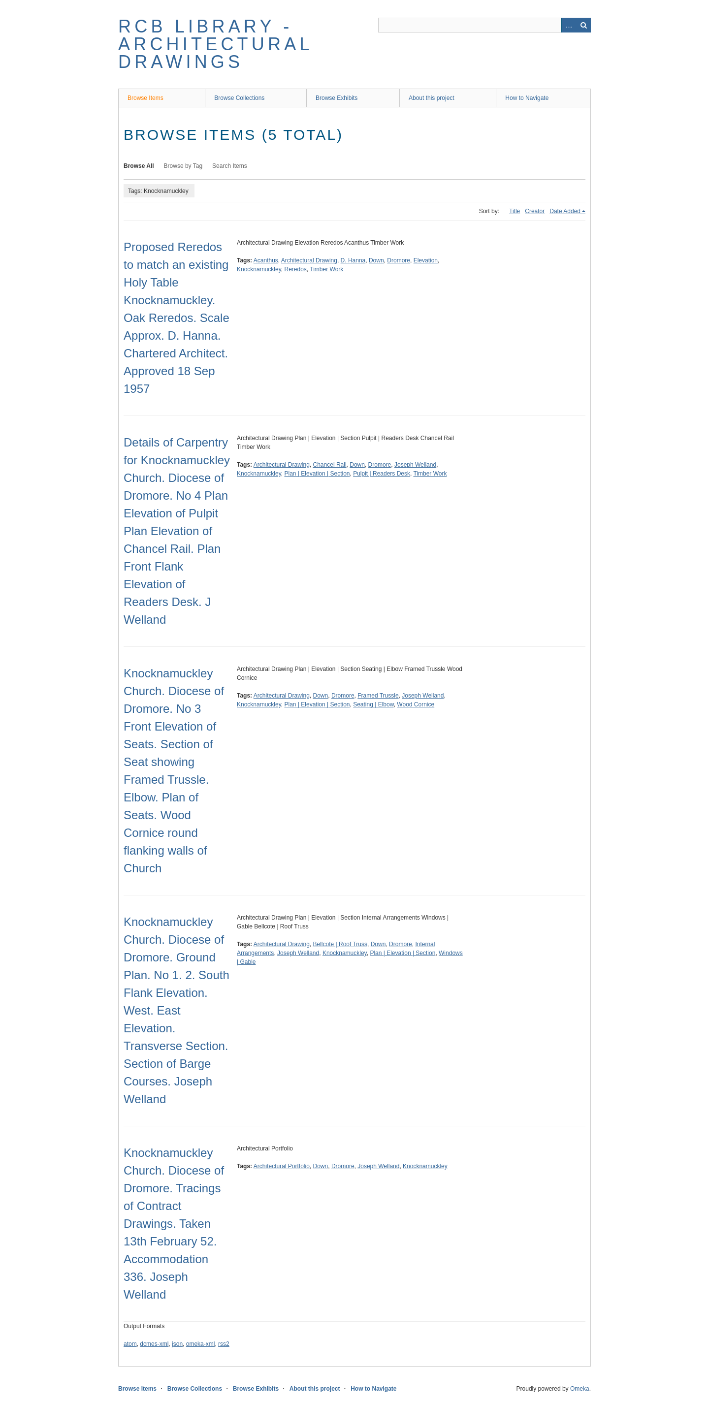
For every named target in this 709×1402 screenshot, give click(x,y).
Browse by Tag (183, 165)
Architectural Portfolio (282, 1166)
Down (376, 260)
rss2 (223, 1343)
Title (514, 211)
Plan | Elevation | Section (317, 473)
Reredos (296, 269)
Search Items (229, 165)
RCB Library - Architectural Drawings (215, 44)
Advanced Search (568, 25)
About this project (431, 98)
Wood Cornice (415, 704)
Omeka (579, 1388)
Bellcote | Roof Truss (340, 944)
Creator (535, 211)
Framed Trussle (377, 695)
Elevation (426, 260)
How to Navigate (526, 98)
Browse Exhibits (336, 98)
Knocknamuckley (259, 269)
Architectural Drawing (309, 260)
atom (130, 1343)
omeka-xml (200, 1343)
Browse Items (145, 98)
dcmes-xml (154, 1343)
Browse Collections (239, 98)
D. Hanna (353, 260)
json (177, 1343)
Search (583, 25)
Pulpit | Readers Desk (381, 473)
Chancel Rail (330, 464)
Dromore (398, 260)
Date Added (564, 211)
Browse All (139, 165)
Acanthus (266, 260)
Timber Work (326, 269)
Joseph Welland (415, 464)
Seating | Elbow (373, 704)
